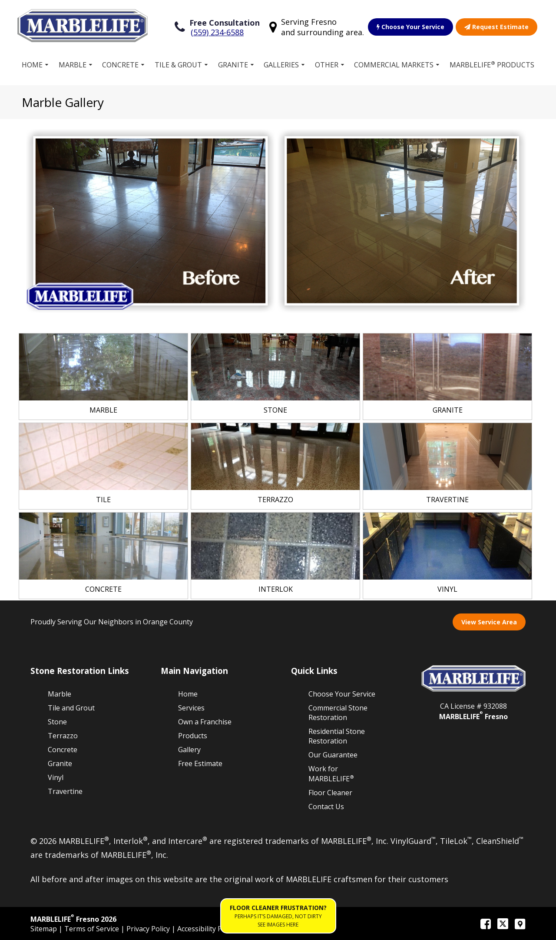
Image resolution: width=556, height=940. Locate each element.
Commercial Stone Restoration (337, 712)
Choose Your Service (410, 27)
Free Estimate (200, 763)
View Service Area (489, 622)
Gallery (189, 749)
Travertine (65, 791)
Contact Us (326, 806)
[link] (103, 376)
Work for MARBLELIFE (331, 773)
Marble (72, 65)
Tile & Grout (178, 65)
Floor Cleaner (330, 792)
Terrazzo (63, 735)
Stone (57, 722)
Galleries (281, 65)
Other (326, 65)
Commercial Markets (394, 65)
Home (32, 65)
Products (192, 735)
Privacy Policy (149, 928)
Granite (233, 65)
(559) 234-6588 (217, 32)
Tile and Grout (71, 708)
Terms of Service (92, 928)
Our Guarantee (332, 755)
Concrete (120, 65)
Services (191, 708)
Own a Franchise (205, 722)
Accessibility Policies (209, 928)
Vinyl (55, 777)
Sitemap (44, 928)
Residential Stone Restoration (336, 736)
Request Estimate (496, 27)
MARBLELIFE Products (492, 65)
